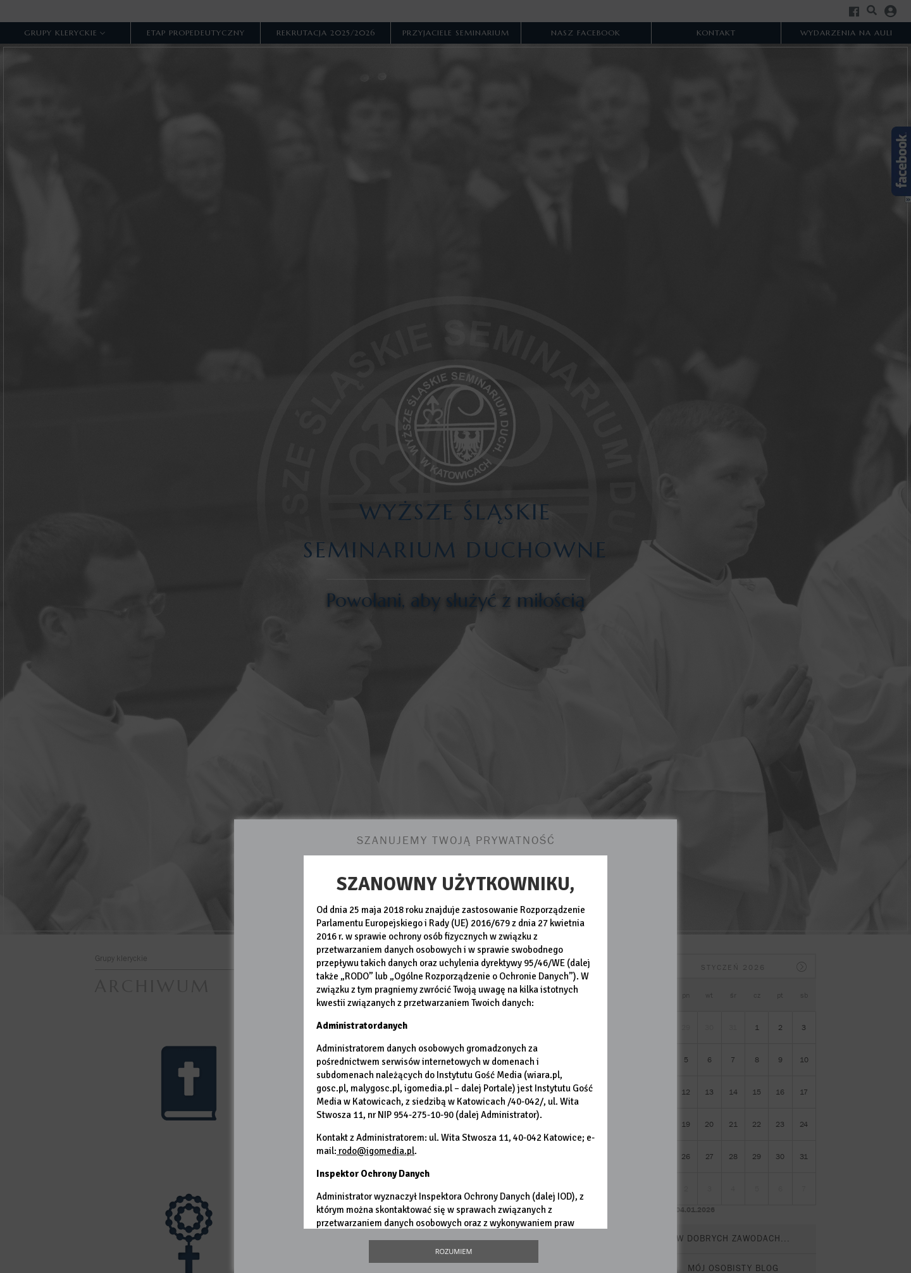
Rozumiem (454, 1251)
